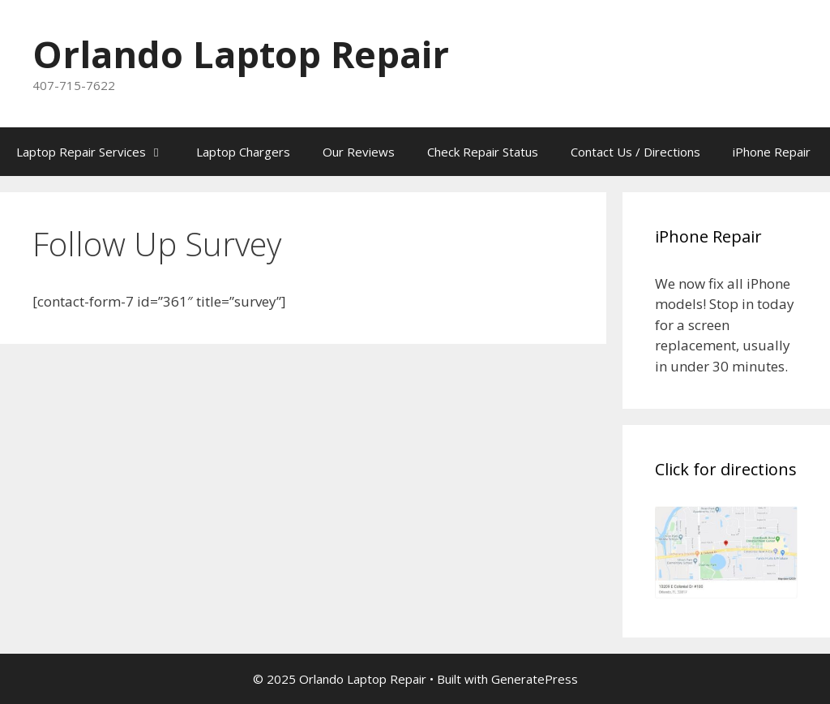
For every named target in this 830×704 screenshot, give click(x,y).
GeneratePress (534, 679)
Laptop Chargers (243, 152)
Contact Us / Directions (635, 152)
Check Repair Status (482, 152)
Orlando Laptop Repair (240, 54)
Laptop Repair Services (98, 151)
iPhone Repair (772, 152)
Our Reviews (359, 152)
